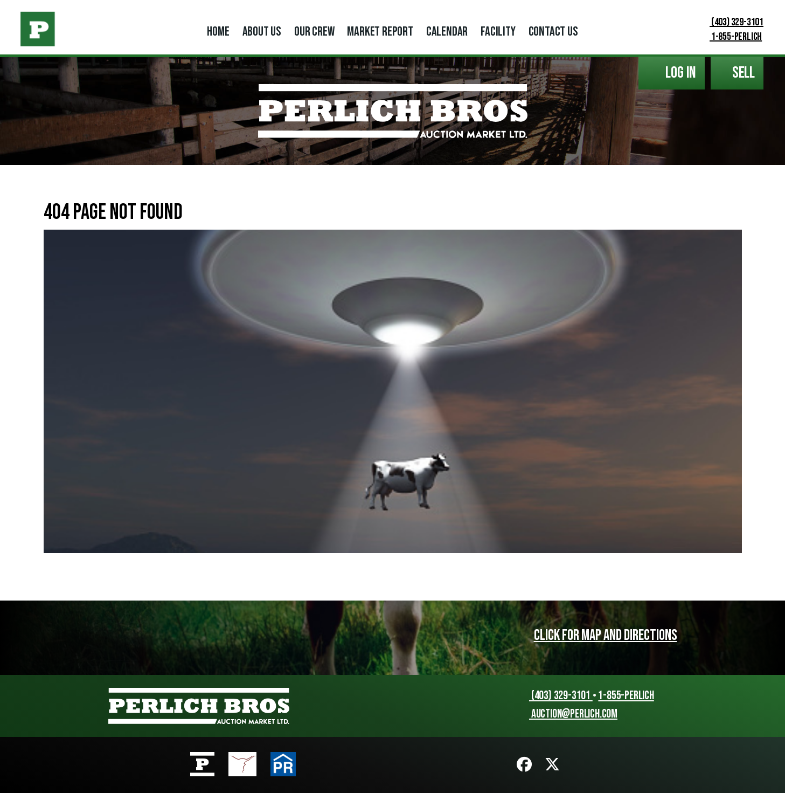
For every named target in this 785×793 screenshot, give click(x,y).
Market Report (380, 31)
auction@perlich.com (568, 714)
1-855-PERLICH (729, 36)
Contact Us (553, 31)
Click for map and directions (605, 635)
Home (218, 31)
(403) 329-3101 (729, 22)
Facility (498, 31)
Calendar (447, 31)
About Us (261, 31)
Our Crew (314, 31)
